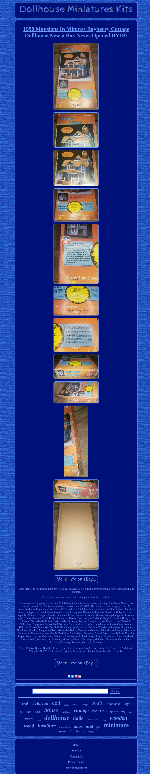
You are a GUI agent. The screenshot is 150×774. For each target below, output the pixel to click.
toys (127, 703)
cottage (84, 704)
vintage (81, 710)
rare (74, 704)
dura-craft (93, 719)
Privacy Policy (76, 761)
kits (21, 712)
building (66, 712)
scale (97, 702)
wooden (118, 718)
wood (29, 726)
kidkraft (62, 731)
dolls (78, 718)
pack (37, 711)
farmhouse (77, 731)
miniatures (65, 727)
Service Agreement (76, 767)
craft (39, 720)
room (29, 719)
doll (56, 703)
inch (29, 712)
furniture (46, 725)
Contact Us (76, 756)
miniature (116, 725)
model (78, 726)
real (25, 704)
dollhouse (56, 717)
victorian (39, 703)
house (51, 710)
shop (104, 720)
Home (76, 744)
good (89, 726)
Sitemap (76, 750)
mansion (99, 711)
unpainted (113, 704)
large (90, 731)
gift (131, 712)
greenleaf (118, 711)
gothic (66, 705)
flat (98, 726)
